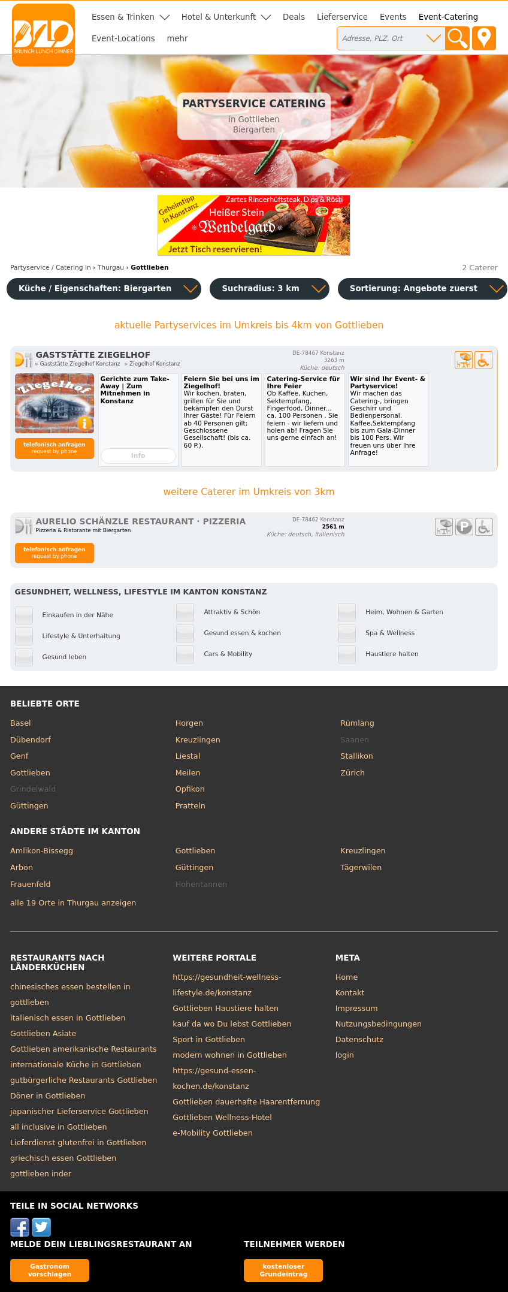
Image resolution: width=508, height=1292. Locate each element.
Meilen (188, 772)
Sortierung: (413, 288)
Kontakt (350, 992)
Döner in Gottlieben (47, 1095)
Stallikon (356, 755)
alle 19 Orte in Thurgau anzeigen (73, 902)
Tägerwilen (361, 867)
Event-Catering (448, 17)
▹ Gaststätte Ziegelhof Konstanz (78, 364)
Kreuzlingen (198, 739)
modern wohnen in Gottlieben (229, 1054)
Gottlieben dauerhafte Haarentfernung (246, 1101)
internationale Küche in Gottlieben (75, 1064)
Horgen (190, 723)
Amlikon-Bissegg (41, 850)
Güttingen (29, 805)
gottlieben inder (40, 1173)
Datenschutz (359, 1039)
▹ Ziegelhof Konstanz (152, 364)
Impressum (356, 1008)
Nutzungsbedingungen (378, 1023)
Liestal (188, 755)
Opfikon (190, 788)
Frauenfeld (30, 884)
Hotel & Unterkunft (219, 17)
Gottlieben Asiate (43, 1033)
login (344, 1054)
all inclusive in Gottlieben (58, 1126)
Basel (20, 723)
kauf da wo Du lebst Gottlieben (232, 1023)
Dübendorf (30, 739)
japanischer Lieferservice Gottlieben (79, 1111)
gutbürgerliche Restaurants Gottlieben (83, 1080)
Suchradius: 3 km (260, 288)
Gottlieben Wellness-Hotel (222, 1117)
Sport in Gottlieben (209, 1039)
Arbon (21, 867)
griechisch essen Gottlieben (63, 1158)
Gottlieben (30, 772)
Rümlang (357, 723)
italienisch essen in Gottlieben (68, 1017)
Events (393, 17)
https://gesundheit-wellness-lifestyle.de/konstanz (227, 985)
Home (346, 977)
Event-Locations (123, 38)
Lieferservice (342, 17)
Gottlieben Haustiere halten (226, 1008)
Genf (19, 755)
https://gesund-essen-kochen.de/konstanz (214, 1078)
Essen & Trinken (123, 17)
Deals (294, 17)
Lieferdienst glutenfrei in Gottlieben (78, 1142)
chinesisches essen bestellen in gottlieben (70, 994)
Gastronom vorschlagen (50, 1270)
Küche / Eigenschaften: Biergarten (95, 288)
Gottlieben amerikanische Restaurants (83, 1049)
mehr (177, 38)
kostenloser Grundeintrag (283, 1270)
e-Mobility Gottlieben (213, 1132)
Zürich (352, 772)
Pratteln (190, 805)
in (50, 267)
